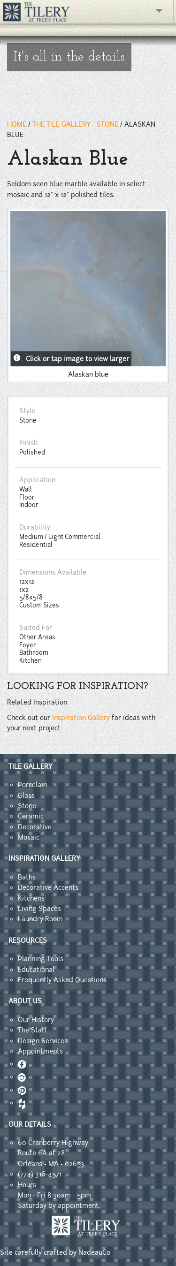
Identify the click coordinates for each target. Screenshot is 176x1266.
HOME (16, 124)
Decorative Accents (48, 887)
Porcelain (32, 785)
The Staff (32, 1030)
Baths (27, 877)
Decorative (35, 827)
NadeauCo (94, 1252)
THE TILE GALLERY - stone (75, 124)
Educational (36, 969)
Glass (26, 795)
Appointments (40, 1051)
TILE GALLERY (30, 766)
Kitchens (31, 898)
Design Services (43, 1041)
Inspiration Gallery (81, 717)
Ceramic (31, 816)
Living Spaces (39, 908)
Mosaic (28, 837)
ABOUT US (25, 1001)
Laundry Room (40, 919)
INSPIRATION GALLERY (44, 858)
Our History (36, 1020)
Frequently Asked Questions (62, 980)
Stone (27, 806)
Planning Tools (40, 959)
